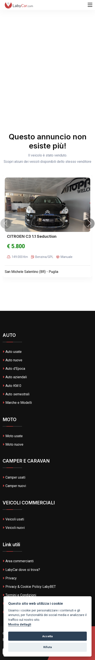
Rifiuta (47, 647)
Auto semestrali (16, 394)
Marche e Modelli (17, 403)
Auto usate (12, 352)
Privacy (10, 578)
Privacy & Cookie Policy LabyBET (29, 587)
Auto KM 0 (12, 386)
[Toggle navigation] (90, 5)
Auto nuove (12, 360)
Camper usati (14, 477)
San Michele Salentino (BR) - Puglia (31, 272)
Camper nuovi (14, 486)
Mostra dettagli (19, 624)
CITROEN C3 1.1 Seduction (31, 236)
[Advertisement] (47, 49)
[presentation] (5, 223)
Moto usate (13, 436)
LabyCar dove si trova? (21, 570)
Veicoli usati (13, 519)
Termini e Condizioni (19, 595)
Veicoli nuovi (14, 528)
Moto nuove (13, 444)
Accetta (47, 636)
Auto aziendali (15, 377)
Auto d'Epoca (14, 369)
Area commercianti (18, 561)
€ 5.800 (16, 246)
